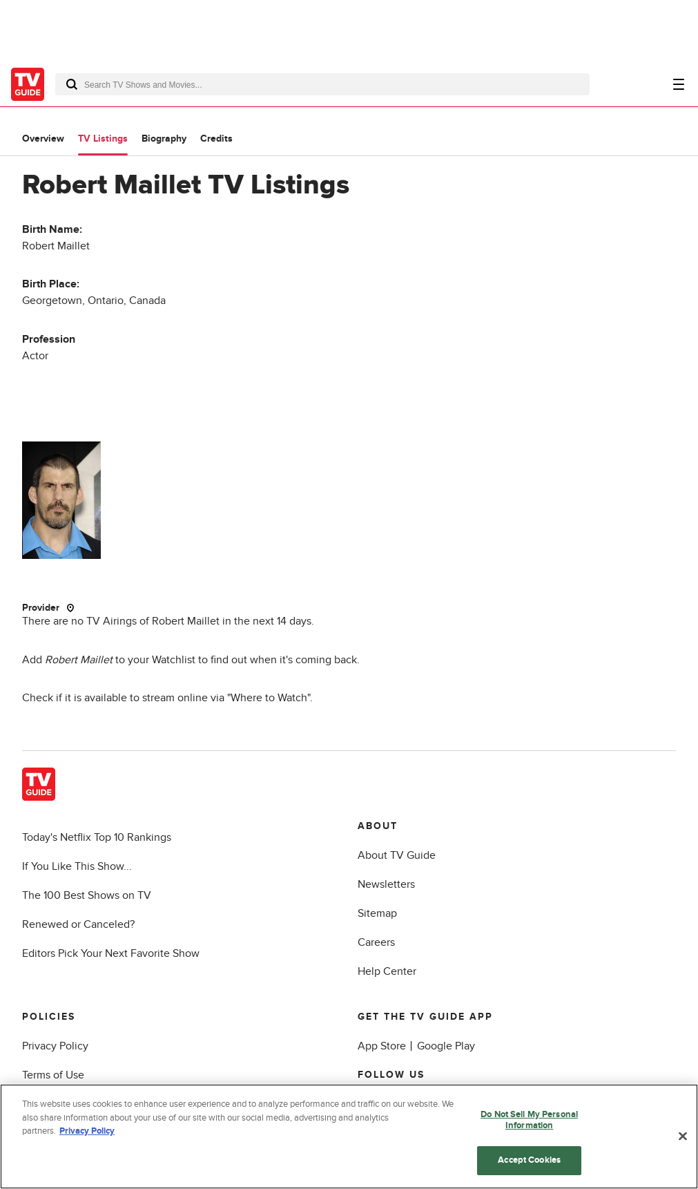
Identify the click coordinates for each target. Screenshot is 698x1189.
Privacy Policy (55, 1046)
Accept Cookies (529, 1160)
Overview (43, 138)
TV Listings (103, 138)
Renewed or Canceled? (78, 924)
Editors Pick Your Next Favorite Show (111, 953)
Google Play (446, 1046)
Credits (216, 138)
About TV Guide (397, 855)
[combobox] (322, 84)
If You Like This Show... (77, 866)
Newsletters (386, 884)
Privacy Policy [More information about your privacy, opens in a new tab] (87, 1130)
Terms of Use (53, 1075)
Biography (164, 138)
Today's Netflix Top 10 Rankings (96, 837)
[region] (349, 1136)
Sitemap (377, 913)
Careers (376, 942)
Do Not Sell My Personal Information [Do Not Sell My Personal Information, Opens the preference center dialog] (529, 1120)
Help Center (387, 971)
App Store (382, 1046)
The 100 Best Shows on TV (86, 895)
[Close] (683, 1136)
